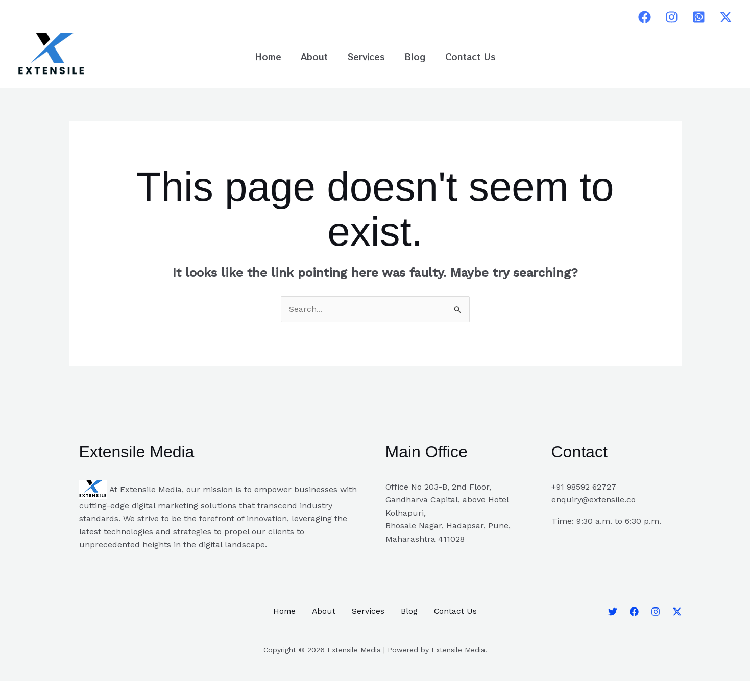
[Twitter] (725, 17)
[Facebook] (644, 17)
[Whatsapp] (698, 17)
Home (272, 56)
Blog (412, 56)
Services (366, 56)
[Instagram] (671, 17)
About (316, 56)
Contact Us (466, 56)
